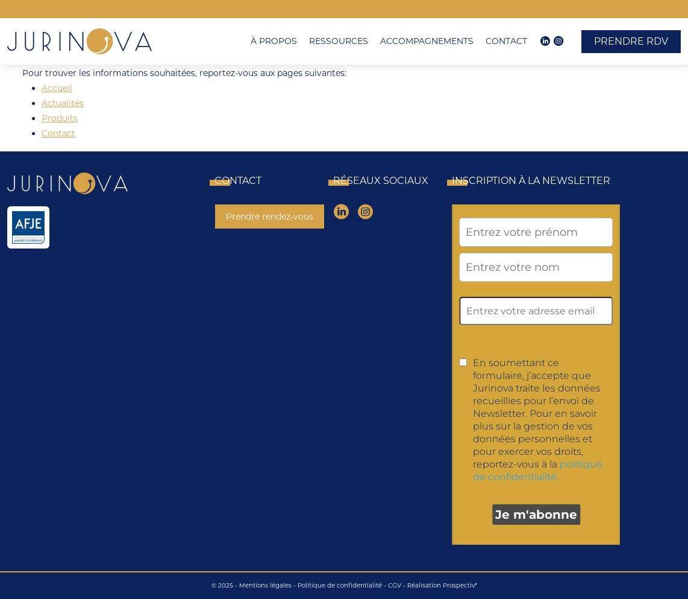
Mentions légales (265, 585)
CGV (394, 585)
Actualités (63, 103)
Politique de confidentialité (340, 585)
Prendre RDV (631, 41)
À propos (274, 41)
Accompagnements (427, 41)
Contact (506, 41)
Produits (60, 118)
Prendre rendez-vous (269, 216)
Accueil (57, 88)
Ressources (338, 41)
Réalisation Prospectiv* (442, 585)
